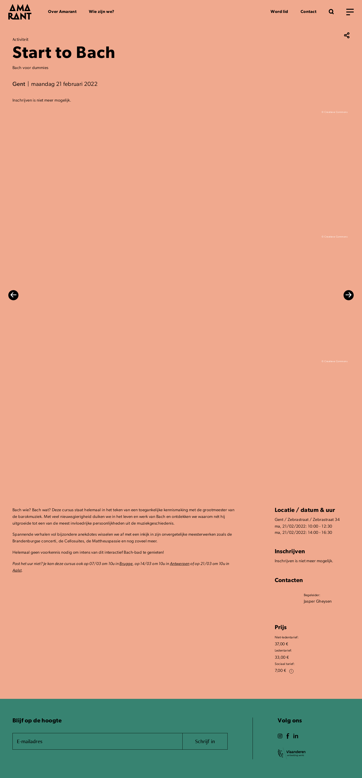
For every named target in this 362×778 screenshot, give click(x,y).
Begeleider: (312, 595)
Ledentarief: (283, 650)
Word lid (279, 12)
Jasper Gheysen (318, 601)
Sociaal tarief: (285, 664)
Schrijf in (205, 741)
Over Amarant (62, 12)
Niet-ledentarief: (287, 637)
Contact (308, 12)
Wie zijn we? (101, 12)
